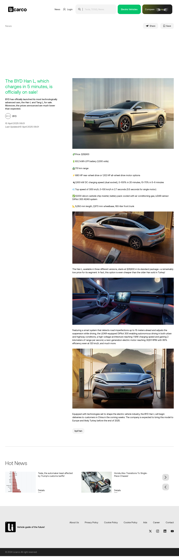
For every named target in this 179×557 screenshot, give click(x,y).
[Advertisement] (91, 57)
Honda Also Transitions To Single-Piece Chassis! (131, 475)
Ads (145, 523)
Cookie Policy (111, 523)
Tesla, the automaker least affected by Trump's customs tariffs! (55, 475)
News (57, 9)
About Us (74, 523)
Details (41, 491)
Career (156, 523)
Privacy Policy (91, 523)
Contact (170, 523)
